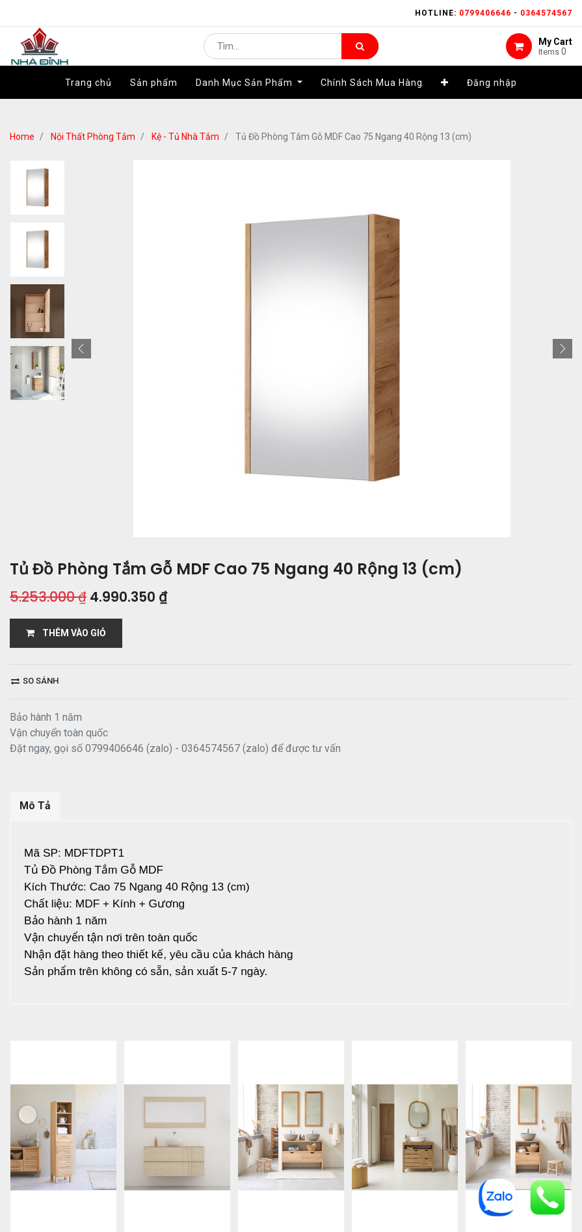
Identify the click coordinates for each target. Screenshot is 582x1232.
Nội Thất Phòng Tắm (93, 136)
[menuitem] (88, 102)
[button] (445, 102)
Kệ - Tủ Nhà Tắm (185, 136)
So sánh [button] (35, 681)
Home (22, 136)
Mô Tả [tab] (35, 805)
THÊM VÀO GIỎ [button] (66, 633)
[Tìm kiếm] (359, 56)
